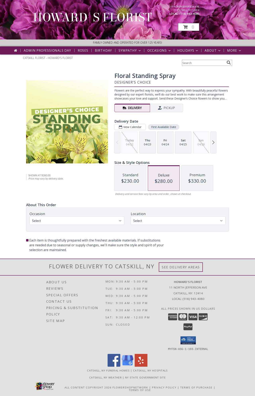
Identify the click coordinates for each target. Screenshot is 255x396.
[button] (188, 27)
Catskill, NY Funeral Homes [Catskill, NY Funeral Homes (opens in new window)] (108, 370)
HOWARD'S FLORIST (92, 17)
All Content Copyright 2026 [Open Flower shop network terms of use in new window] (88, 387)
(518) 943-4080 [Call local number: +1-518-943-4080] (189, 14)
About (213, 50)
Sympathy (130, 50)
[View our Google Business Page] (127, 365)
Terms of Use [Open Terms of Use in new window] (140, 390)
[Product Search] (203, 63)
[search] (229, 62)
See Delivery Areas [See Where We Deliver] (181, 267)
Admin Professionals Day (47, 50)
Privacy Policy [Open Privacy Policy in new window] (164, 387)
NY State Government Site (145, 377)
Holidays (188, 50)
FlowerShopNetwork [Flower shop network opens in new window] (130, 387)
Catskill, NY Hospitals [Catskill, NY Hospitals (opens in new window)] (150, 370)
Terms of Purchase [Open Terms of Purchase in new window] (196, 387)
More (234, 50)
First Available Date (163, 127)
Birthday (103, 50)
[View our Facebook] (114, 365)
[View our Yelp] (141, 365)
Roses (83, 50)
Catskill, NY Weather (105, 377)
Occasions (159, 50)
